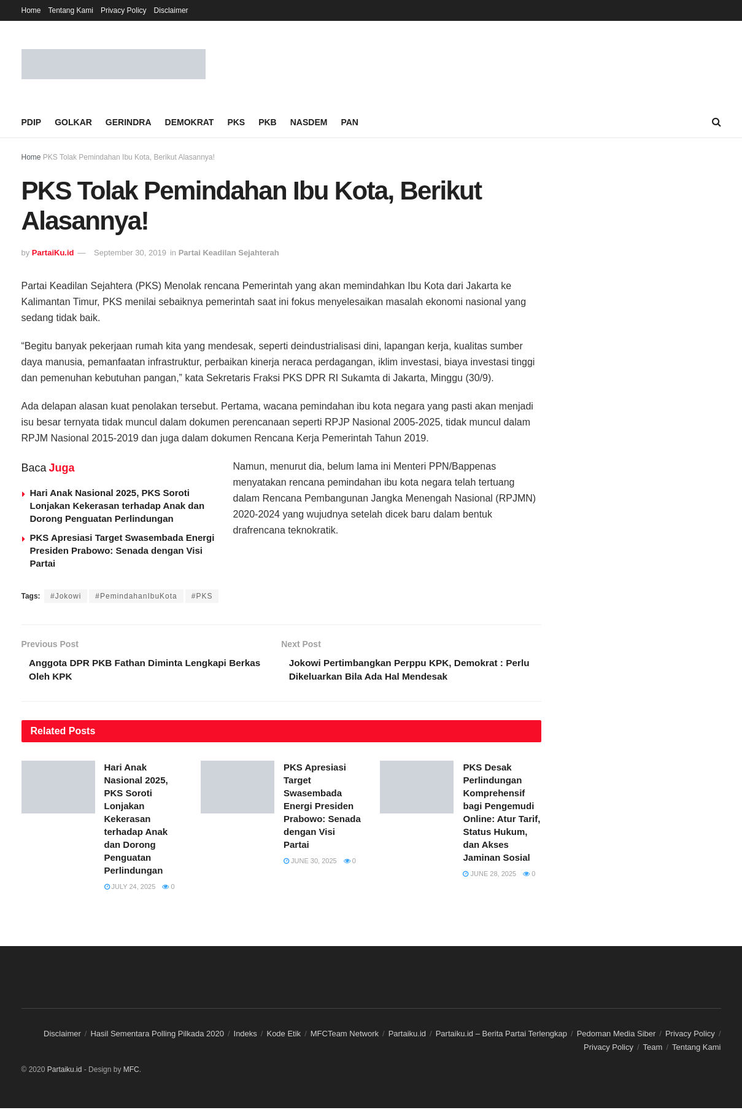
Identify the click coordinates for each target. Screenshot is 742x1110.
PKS (236, 122)
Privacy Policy (124, 10)
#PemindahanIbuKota (136, 596)
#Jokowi (65, 596)
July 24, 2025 (130, 888)
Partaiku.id (407, 1035)
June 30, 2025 (310, 862)
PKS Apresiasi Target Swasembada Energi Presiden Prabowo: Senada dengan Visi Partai (122, 550)
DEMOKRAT (189, 122)
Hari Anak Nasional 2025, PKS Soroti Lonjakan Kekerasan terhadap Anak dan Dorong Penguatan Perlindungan (117, 505)
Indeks (245, 1035)
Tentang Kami (70, 10)
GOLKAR (73, 122)
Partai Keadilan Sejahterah (229, 252)
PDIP (31, 122)
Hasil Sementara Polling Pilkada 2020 (157, 1035)
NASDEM (309, 122)
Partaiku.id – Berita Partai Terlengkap (501, 1035)
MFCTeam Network (345, 1035)
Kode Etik (283, 1035)
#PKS (202, 596)
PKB (267, 122)
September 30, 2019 (130, 252)
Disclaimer (171, 10)
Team (653, 1049)
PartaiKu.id (53, 252)
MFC (131, 1071)
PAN (349, 122)
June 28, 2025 (489, 875)
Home (31, 10)
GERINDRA (129, 122)
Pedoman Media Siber (616, 1035)
